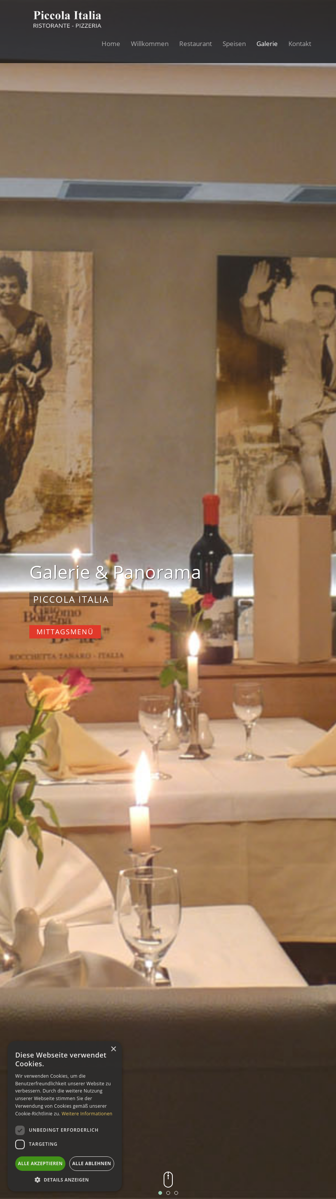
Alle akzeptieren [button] (40, 1163)
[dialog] (65, 1116)
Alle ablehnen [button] (91, 1163)
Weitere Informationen (87, 1113)
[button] (64, 1180)
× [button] (113, 1049)
